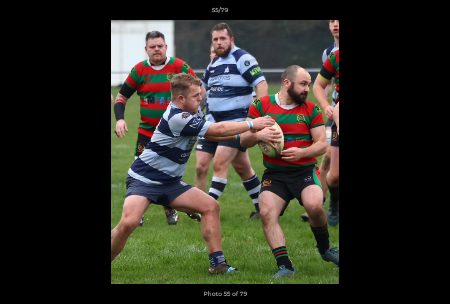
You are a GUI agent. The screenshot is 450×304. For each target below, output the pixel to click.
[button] (415, 12)
